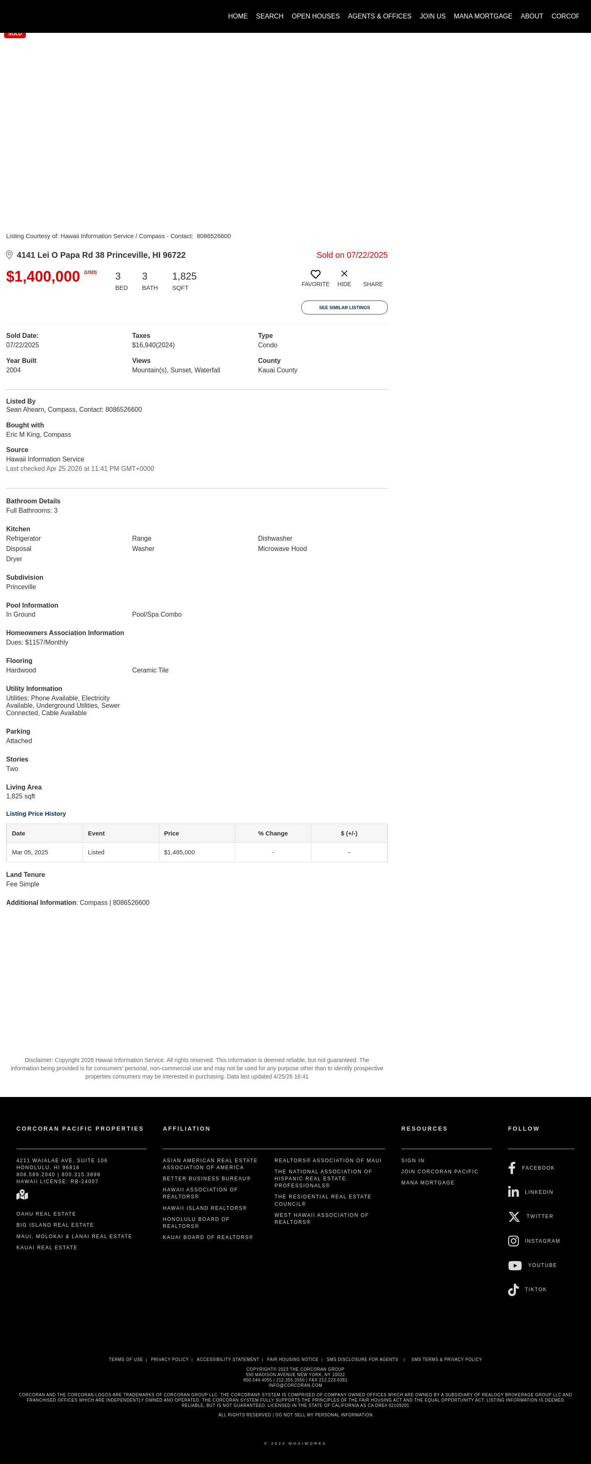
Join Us (433, 16)
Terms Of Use (126, 1359)
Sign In (413, 1160)
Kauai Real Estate (47, 1248)
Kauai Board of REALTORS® (208, 1237)
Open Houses (316, 16)
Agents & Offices (380, 16)
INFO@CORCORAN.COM (295, 1385)
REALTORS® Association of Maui (328, 1160)
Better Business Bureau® (207, 1179)
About (532, 16)
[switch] (315, 281)
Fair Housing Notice (293, 1359)
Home (238, 16)
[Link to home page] (16, 12)
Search (270, 16)
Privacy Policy (170, 1359)
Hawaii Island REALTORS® (205, 1208)
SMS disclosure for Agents (362, 1359)
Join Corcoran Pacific (440, 1172)
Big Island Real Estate (55, 1225)
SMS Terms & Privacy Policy (447, 1359)
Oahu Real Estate (46, 1214)
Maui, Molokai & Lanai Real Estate (74, 1236)
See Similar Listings (344, 307)
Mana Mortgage (483, 16)
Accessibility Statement (228, 1359)
